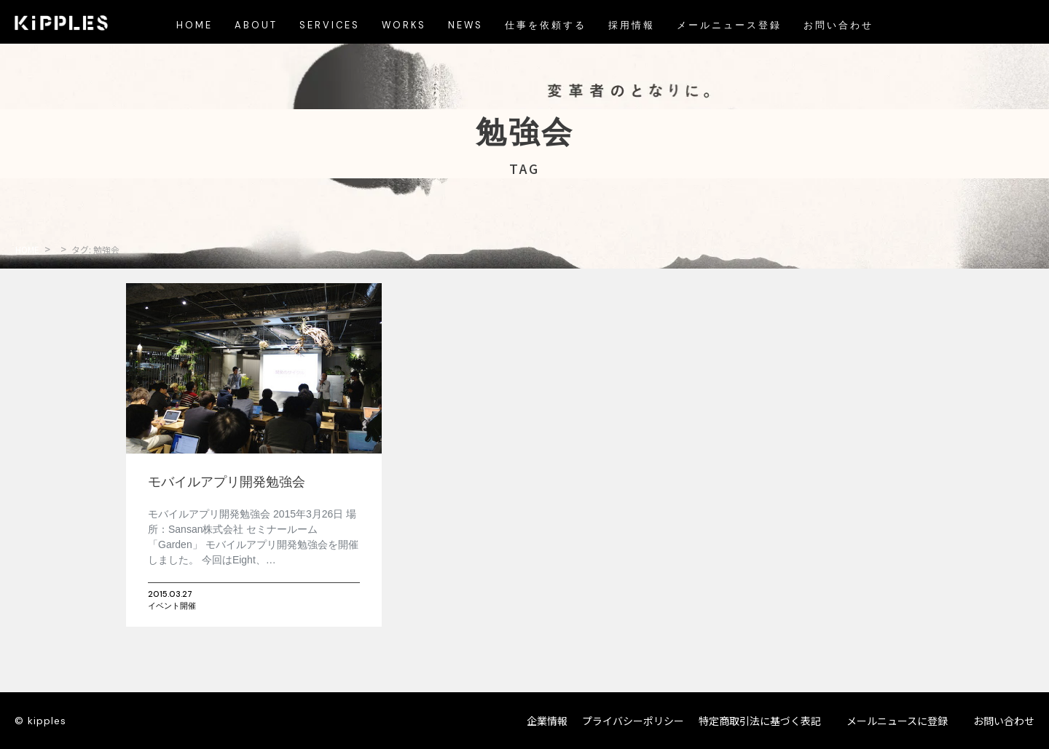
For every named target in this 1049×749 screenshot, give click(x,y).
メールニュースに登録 (897, 720)
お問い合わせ (1003, 720)
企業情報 (547, 720)
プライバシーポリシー (633, 720)
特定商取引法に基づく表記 (760, 720)
